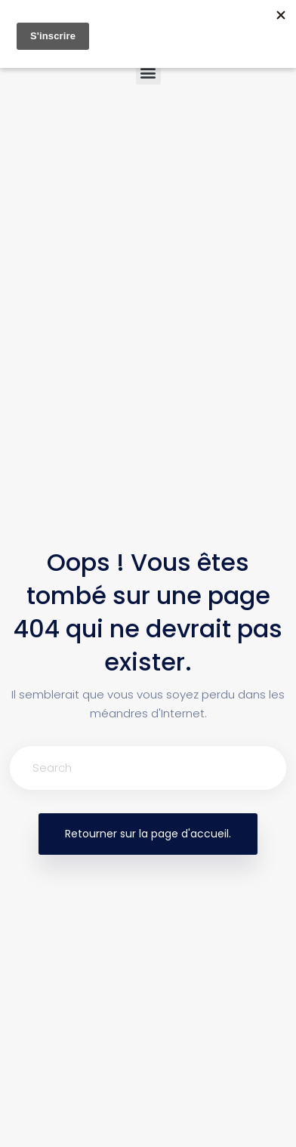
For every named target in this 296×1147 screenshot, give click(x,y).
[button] (148, 72)
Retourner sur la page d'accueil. (148, 833)
